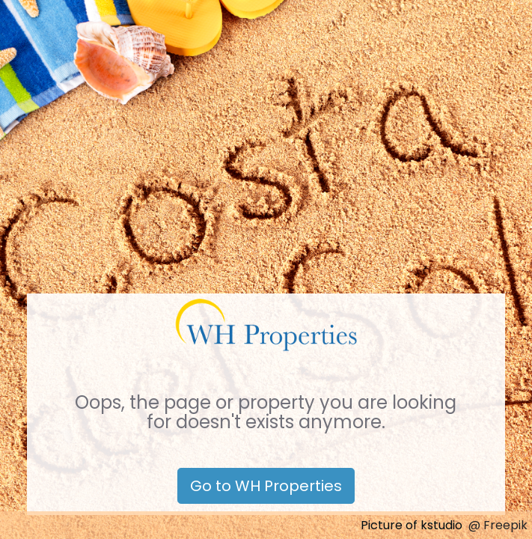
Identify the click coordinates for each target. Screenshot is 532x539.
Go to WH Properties (266, 485)
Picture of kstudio (411, 525)
